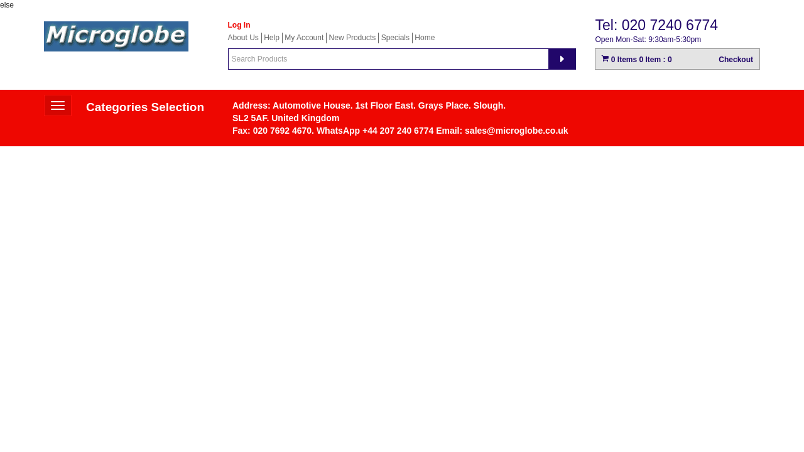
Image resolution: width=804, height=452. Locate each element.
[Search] (562, 59)
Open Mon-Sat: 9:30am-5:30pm (648, 39)
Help (272, 37)
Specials (395, 37)
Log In (239, 25)
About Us (243, 37)
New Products (352, 37)
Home (425, 37)
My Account (304, 37)
